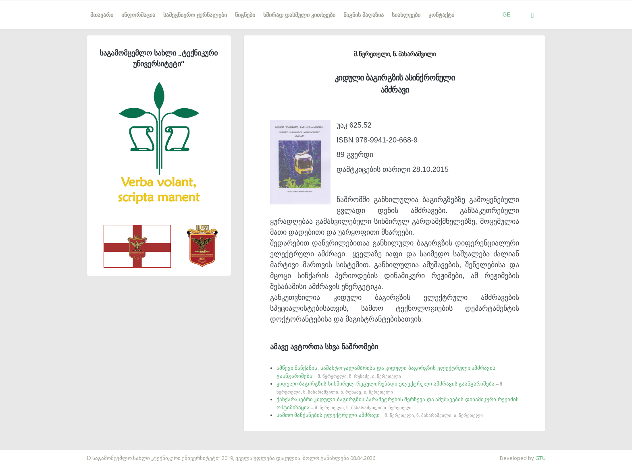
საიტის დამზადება (24, 454)
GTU (540, 458)
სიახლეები (406, 15)
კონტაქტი (441, 15)
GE (506, 14)
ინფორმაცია (138, 15)
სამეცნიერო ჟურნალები (195, 15)
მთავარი (101, 15)
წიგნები (245, 15)
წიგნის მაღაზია (363, 15)
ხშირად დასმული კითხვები (299, 15)
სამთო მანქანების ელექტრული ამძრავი (379, 415)
